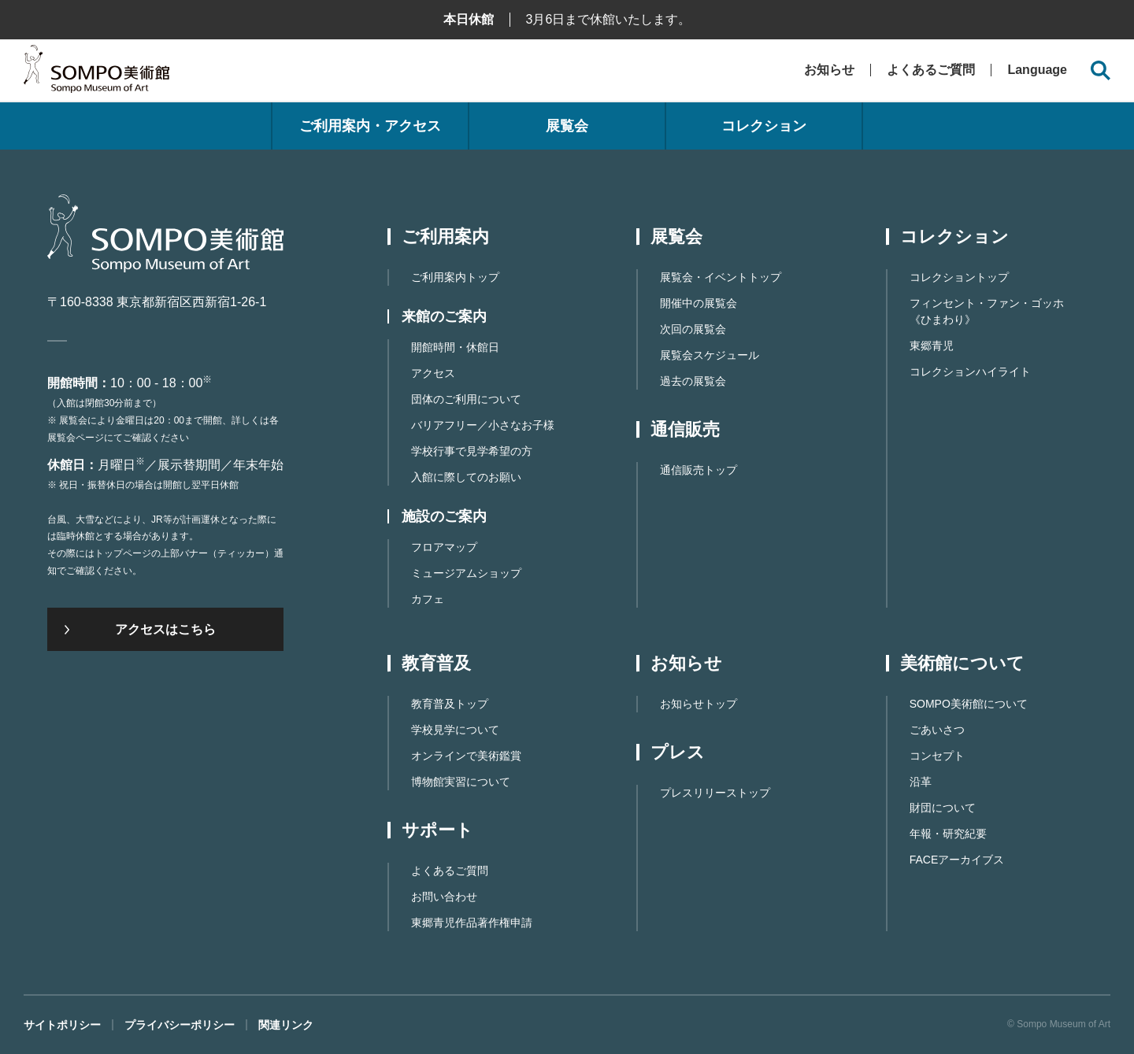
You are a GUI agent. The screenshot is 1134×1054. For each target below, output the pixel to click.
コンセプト (937, 755)
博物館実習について (460, 781)
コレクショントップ (959, 277)
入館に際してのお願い (466, 477)
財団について (943, 807)
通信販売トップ (698, 470)
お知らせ (829, 69)
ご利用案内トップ (455, 277)
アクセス (433, 373)
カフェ (427, 599)
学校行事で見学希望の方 (471, 451)
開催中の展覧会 (698, 303)
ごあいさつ (937, 729)
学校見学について (455, 729)
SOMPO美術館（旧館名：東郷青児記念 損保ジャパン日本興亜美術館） (96, 73)
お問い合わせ (444, 896)
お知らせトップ (698, 703)
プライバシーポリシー (179, 1025)
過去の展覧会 (693, 381)
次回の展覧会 (693, 329)
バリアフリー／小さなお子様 (482, 425)
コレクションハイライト (970, 371)
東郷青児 (932, 345)
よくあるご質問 (931, 69)
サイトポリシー (62, 1025)
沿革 (921, 781)
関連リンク (285, 1025)
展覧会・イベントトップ (720, 277)
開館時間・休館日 (455, 347)
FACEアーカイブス (957, 859)
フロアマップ (444, 547)
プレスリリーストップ (715, 792)
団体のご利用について (466, 399)
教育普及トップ (449, 703)
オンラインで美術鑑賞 (466, 755)
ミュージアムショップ (466, 573)
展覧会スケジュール (709, 355)
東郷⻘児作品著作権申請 (471, 922)
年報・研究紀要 (948, 833)
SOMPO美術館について (969, 703)
